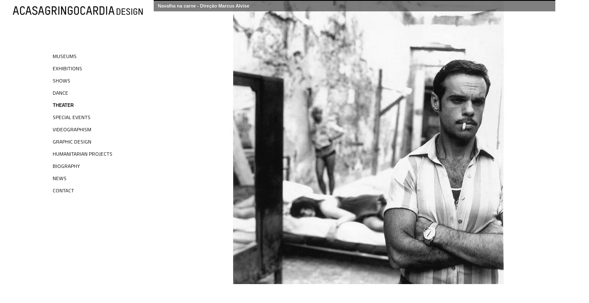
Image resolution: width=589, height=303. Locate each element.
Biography (66, 166)
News (60, 178)
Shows (61, 81)
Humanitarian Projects (82, 154)
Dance (60, 93)
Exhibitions (67, 68)
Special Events (72, 117)
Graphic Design (72, 142)
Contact (63, 190)
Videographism (72, 129)
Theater (63, 105)
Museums (65, 56)
